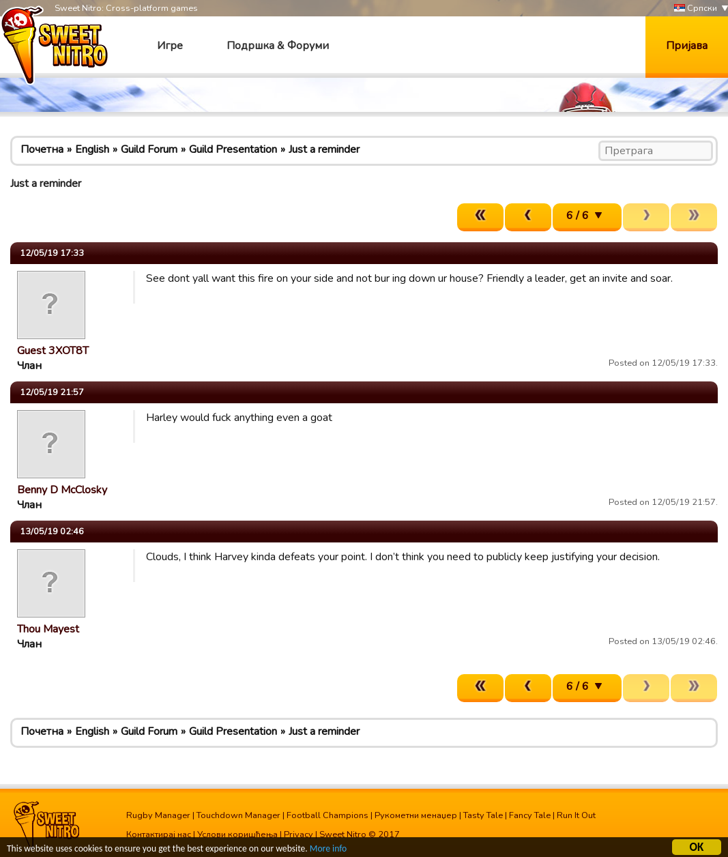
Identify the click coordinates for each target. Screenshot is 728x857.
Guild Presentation (233, 149)
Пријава (687, 45)
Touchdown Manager (238, 815)
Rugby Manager (158, 815)
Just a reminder (324, 149)
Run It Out (576, 815)
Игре (170, 45)
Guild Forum (149, 149)
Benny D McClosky (62, 489)
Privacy (298, 834)
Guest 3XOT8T (53, 350)
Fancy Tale (530, 815)
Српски (695, 8)
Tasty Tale (483, 815)
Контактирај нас (158, 834)
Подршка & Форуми (278, 45)
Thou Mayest (48, 629)
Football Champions (327, 815)
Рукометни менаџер (416, 815)
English (92, 149)
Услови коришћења (237, 834)
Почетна (41, 149)
